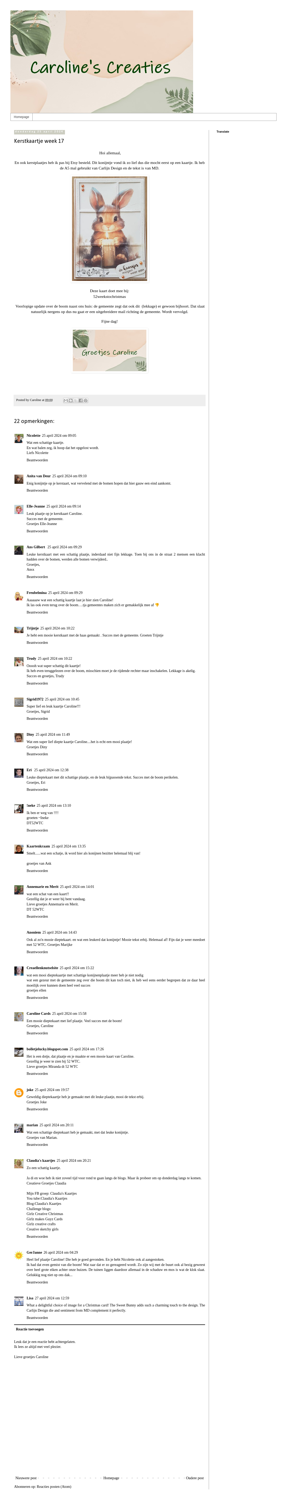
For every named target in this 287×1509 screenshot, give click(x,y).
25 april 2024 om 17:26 (87, 1049)
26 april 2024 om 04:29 (61, 1252)
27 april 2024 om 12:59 (52, 1298)
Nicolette (33, 436)
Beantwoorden (37, 460)
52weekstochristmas (109, 296)
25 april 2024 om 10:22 (57, 628)
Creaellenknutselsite (42, 968)
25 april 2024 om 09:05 (59, 436)
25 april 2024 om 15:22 (77, 968)
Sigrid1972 (35, 699)
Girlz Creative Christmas (45, 1214)
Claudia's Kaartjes (63, 1193)
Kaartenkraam (38, 846)
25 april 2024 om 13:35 (68, 846)
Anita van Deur (39, 476)
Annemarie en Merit (42, 887)
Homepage (21, 117)
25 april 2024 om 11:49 (53, 734)
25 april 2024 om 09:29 (64, 547)
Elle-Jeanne (36, 506)
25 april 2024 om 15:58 (69, 1014)
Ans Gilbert (36, 547)
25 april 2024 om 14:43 (59, 932)
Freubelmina (37, 593)
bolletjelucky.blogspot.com (47, 1049)
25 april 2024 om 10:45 (62, 699)
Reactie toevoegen (30, 1329)
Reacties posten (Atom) (54, 1487)
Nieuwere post (26, 1478)
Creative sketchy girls (42, 1229)
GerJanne (34, 1252)
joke (30, 1090)
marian (32, 1125)
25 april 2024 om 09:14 (63, 506)
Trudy (31, 659)
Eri (30, 770)
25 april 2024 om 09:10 (69, 476)
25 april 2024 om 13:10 (54, 805)
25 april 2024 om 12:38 (51, 770)
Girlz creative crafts (41, 1224)
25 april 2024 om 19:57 (52, 1090)
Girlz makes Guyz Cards (45, 1219)
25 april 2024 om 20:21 (74, 1161)
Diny (30, 734)
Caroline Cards (39, 1014)
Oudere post (195, 1478)
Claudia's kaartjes (41, 1161)
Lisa (30, 1298)
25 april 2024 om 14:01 (77, 887)
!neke (31, 805)
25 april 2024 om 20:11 (57, 1125)
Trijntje (33, 628)
